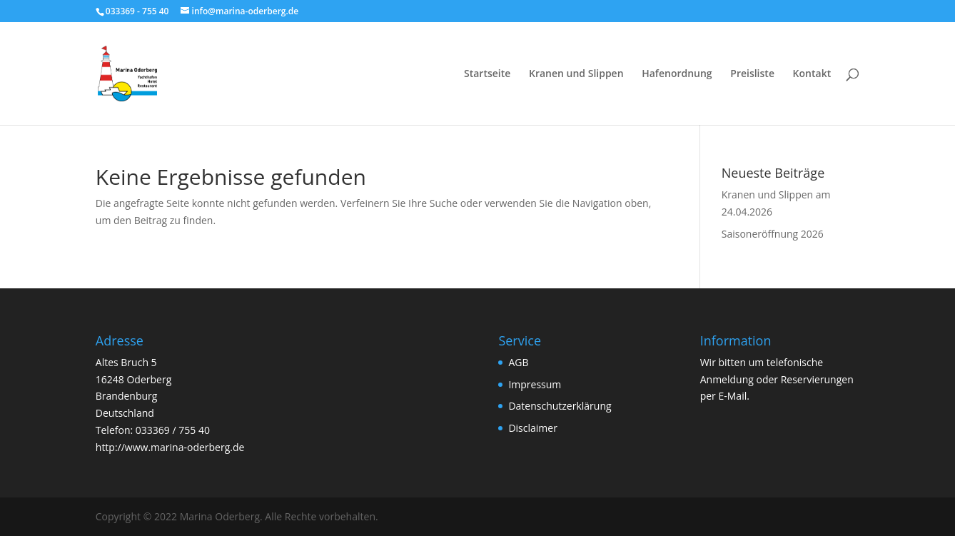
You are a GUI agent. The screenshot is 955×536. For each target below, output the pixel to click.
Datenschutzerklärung (559, 406)
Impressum (534, 384)
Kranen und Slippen (576, 74)
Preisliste (752, 74)
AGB (518, 362)
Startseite (487, 74)
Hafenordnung (677, 74)
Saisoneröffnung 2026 (773, 234)
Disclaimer (532, 428)
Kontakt (812, 74)
